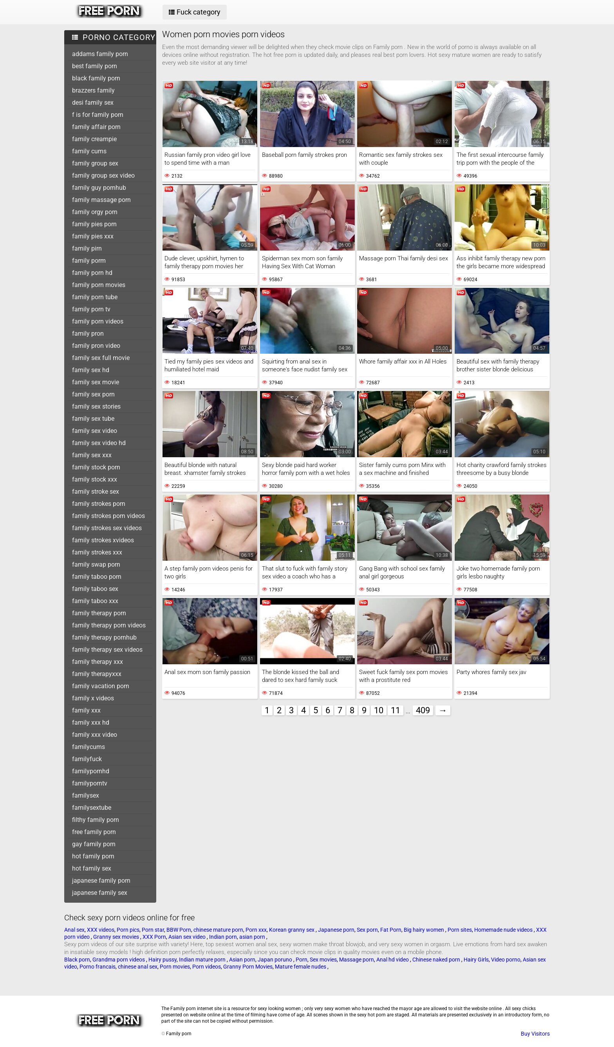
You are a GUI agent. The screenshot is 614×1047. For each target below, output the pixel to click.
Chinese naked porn (436, 959)
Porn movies (175, 966)
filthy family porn (95, 819)
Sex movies (323, 959)
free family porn (94, 832)
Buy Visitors (535, 1034)
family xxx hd (90, 722)
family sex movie (95, 382)
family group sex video (103, 175)
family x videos (93, 698)
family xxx (86, 710)
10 (378, 710)
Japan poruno (275, 959)
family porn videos (97, 321)
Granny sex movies (116, 937)
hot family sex (91, 868)
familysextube (91, 807)
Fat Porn (390, 930)
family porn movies (98, 285)
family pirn (87, 248)
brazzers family (93, 90)
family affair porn (96, 127)
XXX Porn (154, 937)
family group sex (95, 163)
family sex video (94, 430)
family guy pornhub (99, 187)
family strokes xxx (97, 552)
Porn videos (206, 966)
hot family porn (93, 856)
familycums (88, 747)
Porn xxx (256, 930)
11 (395, 710)
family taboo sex (95, 589)
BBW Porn (178, 930)
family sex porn (93, 394)
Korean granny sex (292, 930)
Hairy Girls (476, 959)
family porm (89, 260)
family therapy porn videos (109, 625)
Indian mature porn (203, 959)
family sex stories (96, 406)
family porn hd (92, 272)
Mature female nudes (301, 966)
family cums (89, 151)
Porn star (153, 930)
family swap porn (96, 564)
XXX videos (100, 930)
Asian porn (242, 959)
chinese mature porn (218, 930)
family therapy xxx (97, 661)
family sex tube (93, 418)
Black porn (77, 959)
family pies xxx (93, 236)
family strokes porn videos (108, 516)
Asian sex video (187, 937)
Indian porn (223, 937)
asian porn (252, 937)
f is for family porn (97, 114)
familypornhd (90, 771)
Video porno (505, 959)
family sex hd (90, 370)
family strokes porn (98, 503)
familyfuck (87, 759)
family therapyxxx (96, 674)
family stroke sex (95, 491)
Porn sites (460, 930)
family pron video (96, 345)
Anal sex (74, 930)
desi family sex (93, 102)
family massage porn (101, 200)
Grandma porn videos (119, 959)
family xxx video (94, 734)
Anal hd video (393, 959)
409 (423, 710)
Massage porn (356, 959)
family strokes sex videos (107, 528)
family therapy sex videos (107, 649)
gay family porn (94, 844)
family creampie (94, 139)
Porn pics (128, 930)
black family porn (96, 78)
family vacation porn (100, 686)
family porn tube (94, 297)
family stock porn (96, 467)
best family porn (94, 66)
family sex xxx (92, 455)
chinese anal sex (137, 966)
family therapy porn (99, 613)
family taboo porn (96, 576)
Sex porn (367, 930)
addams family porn (100, 54)
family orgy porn (94, 212)
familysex (85, 795)
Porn (301, 959)
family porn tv (91, 309)
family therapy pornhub (104, 637)
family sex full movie (101, 358)
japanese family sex (99, 892)
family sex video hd (99, 443)
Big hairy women (424, 930)
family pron (88, 333)
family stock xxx (94, 479)
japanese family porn (101, 880)
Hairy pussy (162, 959)
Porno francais (97, 966)
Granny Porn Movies (248, 966)
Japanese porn (336, 930)
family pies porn (94, 224)
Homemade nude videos (504, 930)
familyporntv (89, 783)
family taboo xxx (95, 601)
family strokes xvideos (103, 540)
